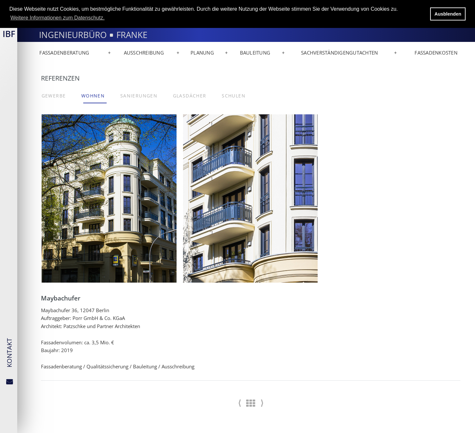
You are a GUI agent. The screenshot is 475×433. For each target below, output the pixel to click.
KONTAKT (9, 352)
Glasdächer (189, 96)
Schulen (233, 96)
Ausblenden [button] (447, 14)
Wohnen (93, 96)
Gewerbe (54, 96)
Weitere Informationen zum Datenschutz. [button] (57, 17)
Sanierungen (138, 96)
